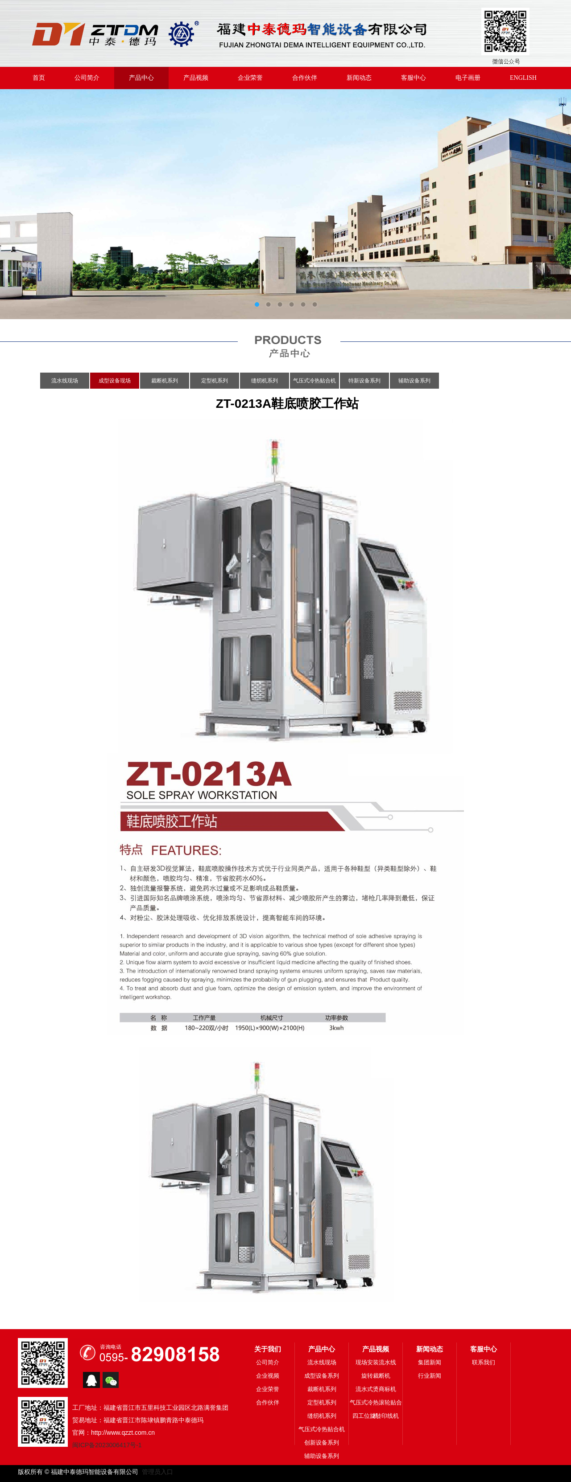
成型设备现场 (115, 381)
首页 (39, 77)
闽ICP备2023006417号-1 (107, 1445)
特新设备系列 (364, 381)
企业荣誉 (250, 77)
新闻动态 (359, 77)
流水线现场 (64, 381)
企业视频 (267, 1375)
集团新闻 (429, 1362)
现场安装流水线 (376, 1362)
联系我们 (483, 1362)
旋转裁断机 (375, 1375)
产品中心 (141, 77)
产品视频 (195, 77)
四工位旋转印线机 (375, 1415)
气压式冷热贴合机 (314, 381)
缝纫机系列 (264, 381)
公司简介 (86, 77)
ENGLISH (523, 77)
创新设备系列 (321, 1442)
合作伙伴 (304, 77)
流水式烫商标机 (376, 1389)
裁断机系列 (164, 381)
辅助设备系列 (414, 381)
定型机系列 (214, 381)
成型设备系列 (321, 1375)
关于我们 (267, 1349)
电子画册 (467, 77)
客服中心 (413, 77)
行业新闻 (429, 1375)
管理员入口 (155, 1471)
